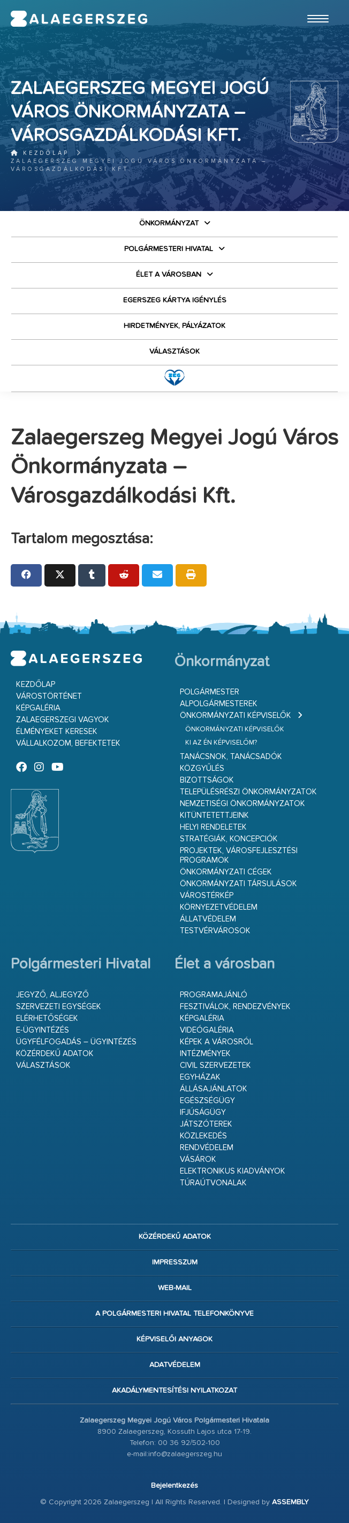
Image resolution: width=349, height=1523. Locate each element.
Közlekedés (203, 1136)
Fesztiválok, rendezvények (235, 1007)
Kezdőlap (40, 153)
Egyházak (200, 1077)
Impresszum (175, 1262)
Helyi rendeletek (213, 827)
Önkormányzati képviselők (235, 716)
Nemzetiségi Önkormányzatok (242, 804)
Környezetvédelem (218, 907)
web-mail (175, 1288)
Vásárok (198, 1159)
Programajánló (213, 995)
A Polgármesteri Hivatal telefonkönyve (174, 1313)
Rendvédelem (206, 1148)
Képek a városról (216, 1042)
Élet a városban (168, 274)
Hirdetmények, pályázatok (174, 326)
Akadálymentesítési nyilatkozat (174, 1390)
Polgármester (209, 692)
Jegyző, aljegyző (52, 995)
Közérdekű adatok (55, 1054)
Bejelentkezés (174, 1485)
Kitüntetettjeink (214, 815)
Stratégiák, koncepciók (229, 839)
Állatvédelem (208, 919)
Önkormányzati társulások (238, 884)
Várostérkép (206, 896)
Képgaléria (38, 708)
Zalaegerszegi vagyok (62, 720)
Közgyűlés (202, 768)
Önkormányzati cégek (226, 872)
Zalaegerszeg (79, 19)
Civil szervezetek (215, 1065)
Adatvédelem (174, 1365)
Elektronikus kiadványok (232, 1171)
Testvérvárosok (215, 931)
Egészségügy (207, 1101)
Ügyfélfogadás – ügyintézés (76, 1042)
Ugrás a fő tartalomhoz (311, 4)
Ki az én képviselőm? (221, 742)
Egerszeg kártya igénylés (174, 300)
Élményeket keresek (56, 732)
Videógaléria (207, 1030)
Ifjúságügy (203, 1112)
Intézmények (205, 1054)
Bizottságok (207, 780)
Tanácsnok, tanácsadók (231, 757)
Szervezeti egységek (58, 1007)
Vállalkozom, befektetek (68, 743)
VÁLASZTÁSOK (174, 351)
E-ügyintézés (42, 1030)
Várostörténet (49, 696)
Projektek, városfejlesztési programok (239, 855)
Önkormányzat (169, 223)
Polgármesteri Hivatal (168, 249)
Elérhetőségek (47, 1018)
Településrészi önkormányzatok (248, 792)
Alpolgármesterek (218, 704)
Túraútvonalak (213, 1183)
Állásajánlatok (213, 1089)
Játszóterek (206, 1124)
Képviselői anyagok (174, 1339)
